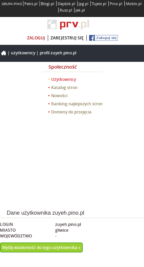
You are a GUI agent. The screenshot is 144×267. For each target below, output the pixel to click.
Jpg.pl (83, 3)
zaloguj (36, 38)
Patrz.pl (31, 3)
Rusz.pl (66, 10)
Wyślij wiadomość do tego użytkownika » (41, 247)
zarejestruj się (67, 38)
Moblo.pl (134, 3)
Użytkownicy (23, 53)
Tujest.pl (99, 3)
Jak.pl (80, 10)
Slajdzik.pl (66, 3)
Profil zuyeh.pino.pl (58, 53)
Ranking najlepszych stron (77, 104)
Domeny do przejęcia (71, 112)
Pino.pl (116, 3)
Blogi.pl (47, 3)
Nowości (59, 96)
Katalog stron (64, 87)
